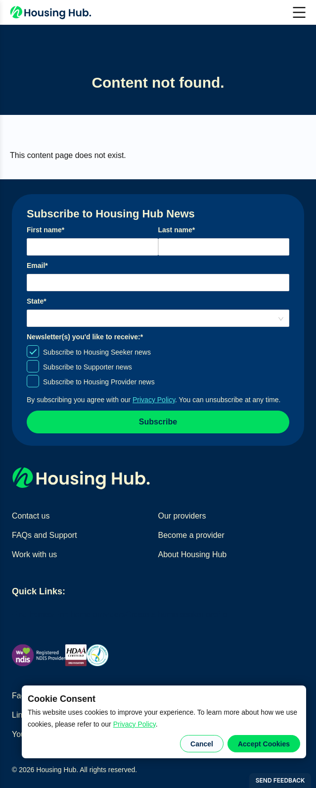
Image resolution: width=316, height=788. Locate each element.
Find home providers (89, 614)
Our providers (182, 516)
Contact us (30, 516)
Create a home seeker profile (176, 614)
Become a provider (191, 535)
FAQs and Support (44, 535)
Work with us (34, 554)
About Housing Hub (192, 554)
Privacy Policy (134, 724)
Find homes (32, 614)
